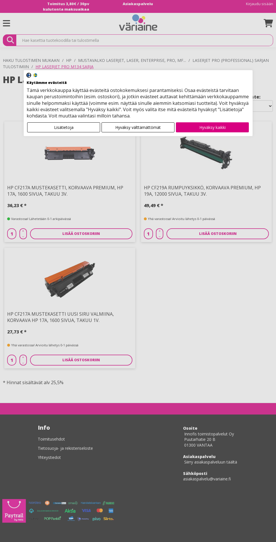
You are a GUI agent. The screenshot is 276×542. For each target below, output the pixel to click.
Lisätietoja (64, 127)
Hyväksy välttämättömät (138, 127)
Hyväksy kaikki (212, 127)
